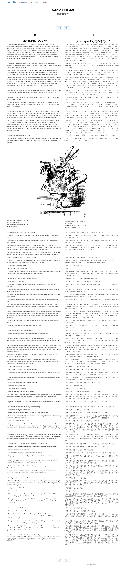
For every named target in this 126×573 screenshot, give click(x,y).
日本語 (34, 2)
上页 (59, 28)
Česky (23, 2)
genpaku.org (94, 564)
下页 (67, 28)
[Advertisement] (63, 19)
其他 (45, 2)
